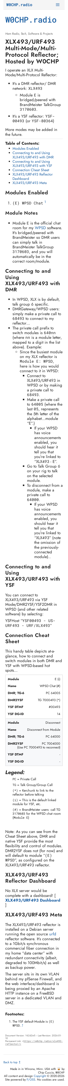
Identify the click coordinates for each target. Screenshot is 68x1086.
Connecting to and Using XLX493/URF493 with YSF (32, 163)
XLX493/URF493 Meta (30, 182)
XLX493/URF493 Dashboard (32, 900)
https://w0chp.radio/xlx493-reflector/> (34, 1042)
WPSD (40, 228)
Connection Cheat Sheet (31, 169)
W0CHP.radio (19, 4)
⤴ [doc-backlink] (22, 1025)
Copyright (40, 1076)
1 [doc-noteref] (45, 201)
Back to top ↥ (12, 1062)
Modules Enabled (26, 148)
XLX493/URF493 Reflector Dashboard (33, 176)
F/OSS (31, 1079)
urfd (52, 934)
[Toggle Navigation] (58, 4)
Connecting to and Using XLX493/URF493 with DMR (33, 155)
